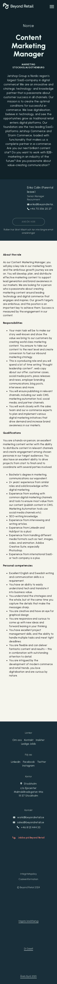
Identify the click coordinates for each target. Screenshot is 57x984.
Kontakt (28, 739)
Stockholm (28, 790)
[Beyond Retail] (18, 8)
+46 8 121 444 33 (28, 827)
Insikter (40, 739)
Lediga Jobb (28, 743)
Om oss (17, 739)
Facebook (29, 761)
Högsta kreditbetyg (28, 921)
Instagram (28, 765)
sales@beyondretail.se (28, 822)
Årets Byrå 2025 (28, 976)
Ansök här (28, 221)
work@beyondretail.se (28, 817)
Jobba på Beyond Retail (31, 837)
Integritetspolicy (28, 874)
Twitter (41, 761)
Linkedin (16, 761)
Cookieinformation (28, 879)
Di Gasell (28, 948)
